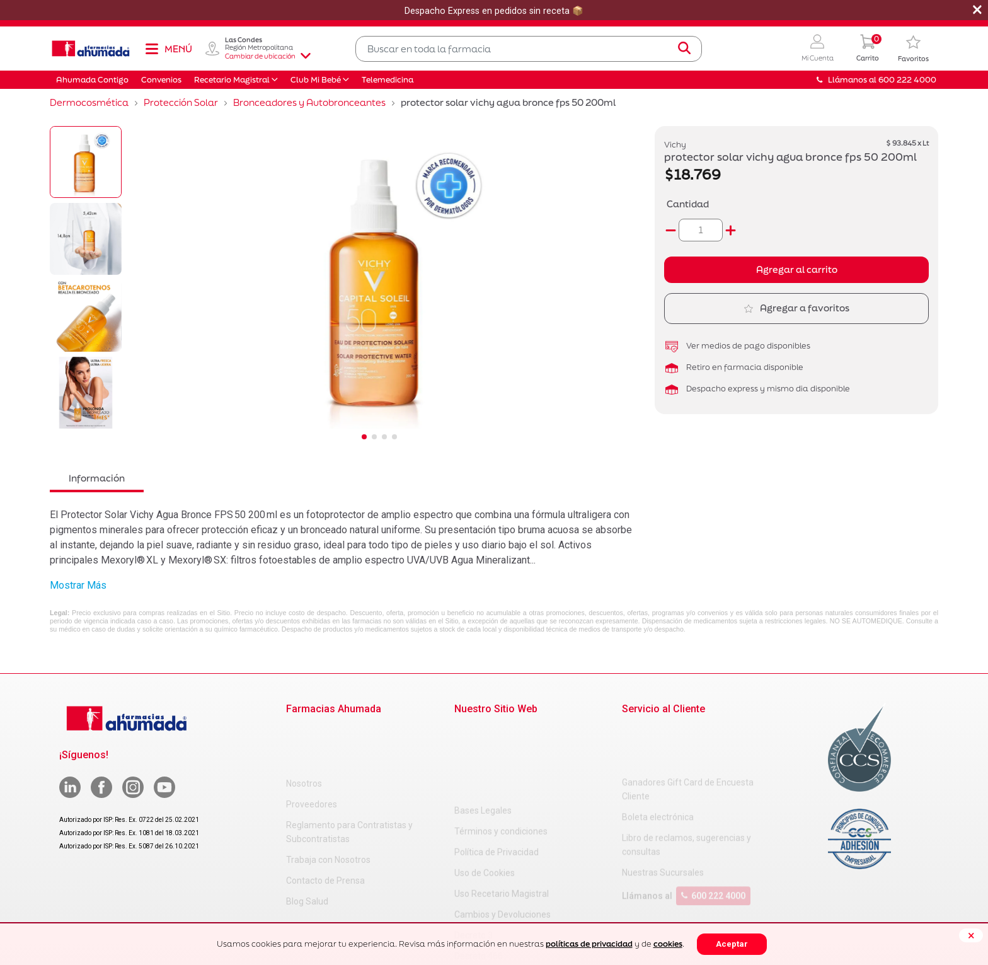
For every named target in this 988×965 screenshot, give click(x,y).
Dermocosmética (89, 102)
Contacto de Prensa (325, 829)
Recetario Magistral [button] (232, 79)
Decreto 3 (473, 857)
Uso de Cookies (484, 794)
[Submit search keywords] (684, 48)
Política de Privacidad (496, 773)
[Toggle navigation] (168, 48)
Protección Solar (181, 102)
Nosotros (304, 732)
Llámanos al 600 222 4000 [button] (876, 79)
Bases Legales (483, 732)
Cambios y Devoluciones (502, 836)
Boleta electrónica (658, 766)
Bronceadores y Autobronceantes (309, 102)
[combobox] (528, 49)
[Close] (971, 935)
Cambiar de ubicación (268, 56)
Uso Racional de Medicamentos (516, 919)
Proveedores (311, 753)
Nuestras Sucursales (663, 822)
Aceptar (732, 944)
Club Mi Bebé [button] (315, 79)
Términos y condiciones (501, 753)
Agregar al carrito (796, 269)
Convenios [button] (161, 79)
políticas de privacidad (589, 944)
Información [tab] (97, 478)
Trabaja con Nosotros (328, 808)
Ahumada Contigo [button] (92, 79)
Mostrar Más (78, 585)
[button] (817, 49)
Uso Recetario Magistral (501, 815)
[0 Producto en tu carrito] (867, 49)
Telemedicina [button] (387, 79)
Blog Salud (307, 850)
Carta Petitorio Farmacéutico (511, 898)
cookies (667, 944)
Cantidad (688, 204)
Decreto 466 (478, 877)
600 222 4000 (713, 845)
